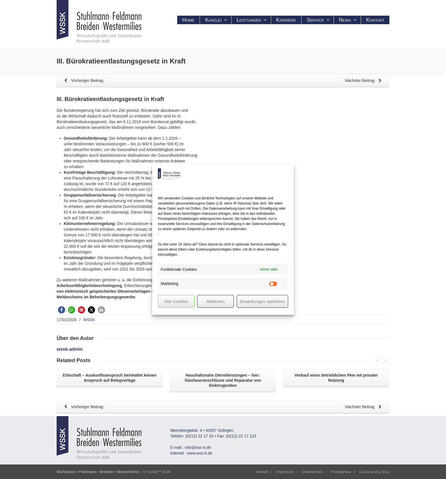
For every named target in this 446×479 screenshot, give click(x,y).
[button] (61, 309)
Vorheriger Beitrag (83, 81)
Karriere (286, 20)
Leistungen (252, 20)
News (348, 20)
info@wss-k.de (198, 447)
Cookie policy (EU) (374, 472)
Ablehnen (215, 301)
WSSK (89, 319)
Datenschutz (312, 472)
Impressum (285, 472)
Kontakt (375, 20)
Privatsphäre (340, 472)
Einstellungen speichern (262, 301)
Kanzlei (216, 20)
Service (318, 20)
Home (188, 20)
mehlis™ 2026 (158, 472)
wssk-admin (70, 349)
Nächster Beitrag (364, 81)
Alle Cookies (176, 301)
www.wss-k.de (199, 453)
